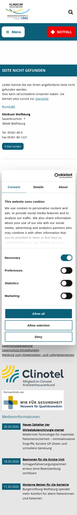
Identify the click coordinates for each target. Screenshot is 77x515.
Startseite (41, 99)
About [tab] (63, 187)
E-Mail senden (13, 146)
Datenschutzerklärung (17, 346)
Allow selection (38, 325)
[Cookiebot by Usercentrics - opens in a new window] (54, 175)
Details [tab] (38, 187)
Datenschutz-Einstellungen (20, 350)
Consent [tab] (14, 187)
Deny (38, 337)
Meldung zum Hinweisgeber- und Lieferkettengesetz (38, 355)
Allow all (38, 313)
